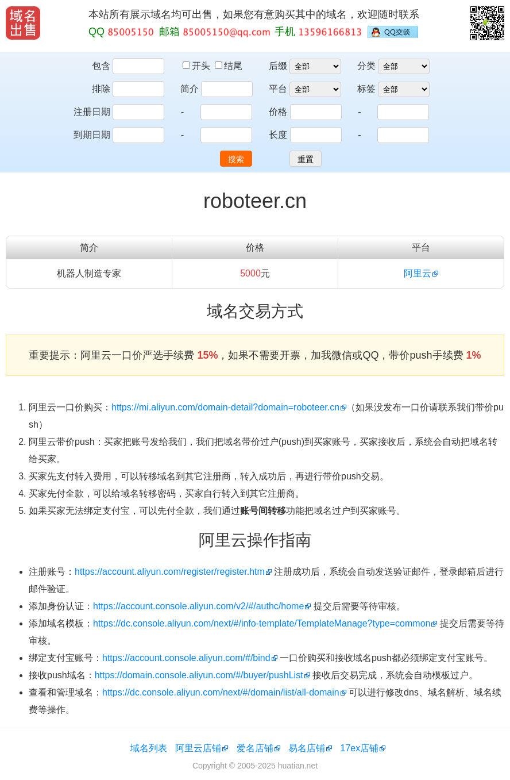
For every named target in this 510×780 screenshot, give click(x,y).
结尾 (228, 66)
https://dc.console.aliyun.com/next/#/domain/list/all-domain (220, 692)
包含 (101, 66)
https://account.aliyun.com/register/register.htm (170, 572)
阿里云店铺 (198, 748)
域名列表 (148, 748)
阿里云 (417, 273)
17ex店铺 (360, 748)
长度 (278, 135)
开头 (197, 66)
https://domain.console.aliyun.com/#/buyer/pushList (199, 675)
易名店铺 (306, 748)
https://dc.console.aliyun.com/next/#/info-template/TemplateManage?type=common (261, 623)
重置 (306, 159)
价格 (278, 112)
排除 (101, 89)
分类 (366, 66)
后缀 (278, 66)
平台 (278, 89)
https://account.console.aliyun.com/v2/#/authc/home (198, 606)
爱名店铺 (255, 748)
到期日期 (92, 135)
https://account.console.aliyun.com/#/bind (186, 658)
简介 (189, 89)
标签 (366, 89)
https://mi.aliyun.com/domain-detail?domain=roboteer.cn (225, 407)
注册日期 (92, 112)
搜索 (236, 159)
